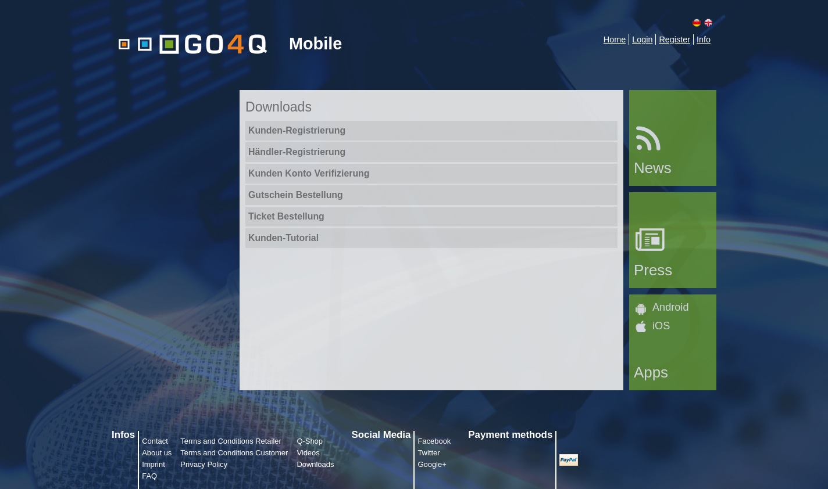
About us (157, 452)
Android (670, 307)
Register (674, 39)
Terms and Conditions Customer (234, 452)
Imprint (153, 464)
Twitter (428, 452)
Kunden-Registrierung (296, 130)
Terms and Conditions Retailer (230, 441)
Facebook (434, 441)
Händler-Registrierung (296, 152)
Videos (308, 452)
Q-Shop (310, 441)
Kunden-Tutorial (283, 238)
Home (615, 39)
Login (642, 39)
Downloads (315, 464)
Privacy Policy (203, 464)
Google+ (431, 464)
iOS (661, 326)
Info (704, 39)
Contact (155, 441)
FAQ (149, 476)
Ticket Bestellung (286, 216)
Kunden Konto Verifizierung (308, 173)
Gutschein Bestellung (295, 195)
